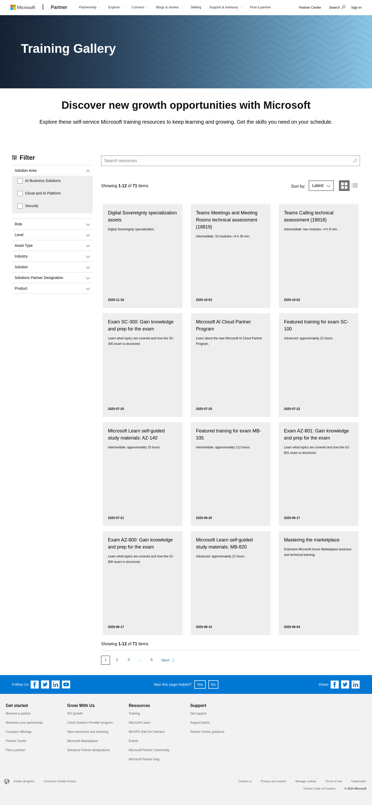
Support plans (199, 722)
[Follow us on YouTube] (66, 684)
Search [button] (334, 7)
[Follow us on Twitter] (45, 684)
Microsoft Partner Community (149, 750)
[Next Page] (167, 660)
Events (133, 741)
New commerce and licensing (87, 732)
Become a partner (18, 713)
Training (134, 713)
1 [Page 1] (105, 659)
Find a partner (15, 750)
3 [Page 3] (128, 659)
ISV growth (75, 713)
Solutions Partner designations (88, 750)
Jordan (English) (23, 781)
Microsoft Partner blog (144, 759)
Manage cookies (306, 781)
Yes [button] (200, 684)
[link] (310, 8)
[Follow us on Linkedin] (56, 684)
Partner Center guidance (207, 732)
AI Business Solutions (42, 181)
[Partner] (59, 8)
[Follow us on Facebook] (35, 684)
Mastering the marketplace (312, 540)
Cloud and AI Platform (43, 193)
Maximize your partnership (24, 722)
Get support (198, 713)
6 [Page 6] (152, 659)
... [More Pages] (140, 659)
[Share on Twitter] (345, 684)
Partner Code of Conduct (320, 788)
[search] (230, 161)
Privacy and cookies (273, 781)
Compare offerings (19, 732)
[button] (336, 8)
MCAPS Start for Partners (147, 732)
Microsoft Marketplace (82, 741)
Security (31, 206)
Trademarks (358, 781)
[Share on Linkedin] (356, 684)
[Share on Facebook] (335, 684)
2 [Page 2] (117, 659)
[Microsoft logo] (26, 7)
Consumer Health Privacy (60, 781)
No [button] (213, 684)
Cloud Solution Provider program (90, 722)
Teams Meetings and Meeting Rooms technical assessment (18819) (227, 220)
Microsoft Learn (140, 722)
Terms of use (333, 781)
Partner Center (16, 741)
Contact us (245, 781)
